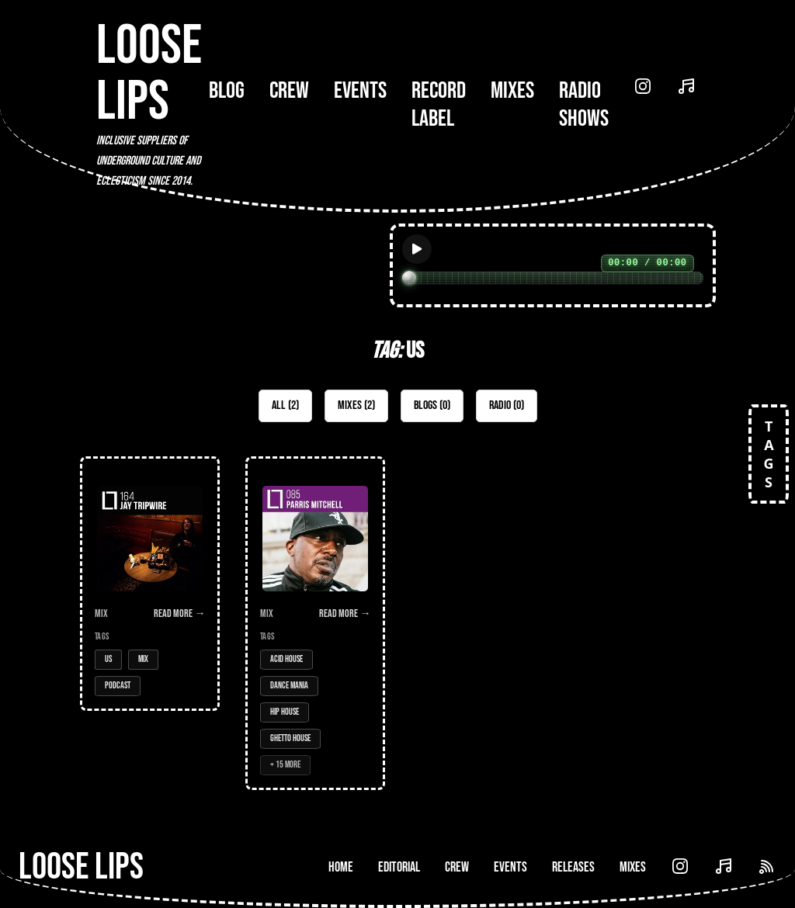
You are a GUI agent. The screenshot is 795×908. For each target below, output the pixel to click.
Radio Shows (584, 105)
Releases (573, 867)
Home (340, 867)
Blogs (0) (432, 405)
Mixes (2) (356, 405)
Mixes (512, 91)
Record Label (438, 105)
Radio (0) (506, 405)
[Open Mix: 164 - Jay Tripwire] (150, 583)
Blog (227, 91)
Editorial (399, 867)
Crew (289, 91)
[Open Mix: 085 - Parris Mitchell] (315, 623)
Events (360, 91)
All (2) (285, 405)
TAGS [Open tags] (768, 454)
